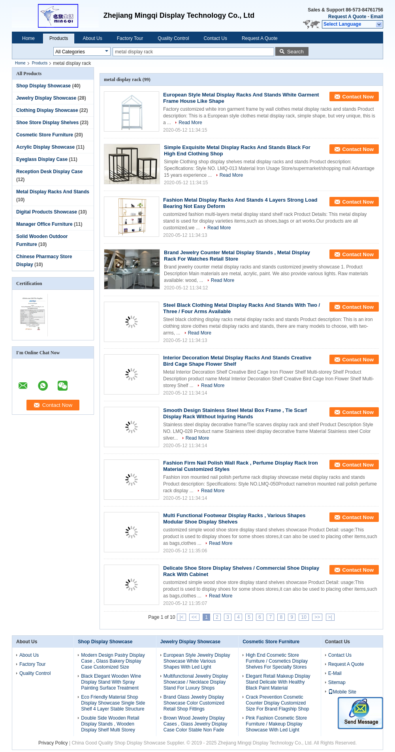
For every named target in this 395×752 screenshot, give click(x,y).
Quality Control (173, 38)
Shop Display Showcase (43, 86)
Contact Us (215, 38)
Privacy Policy (53, 743)
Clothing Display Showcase (47, 110)
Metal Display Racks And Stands (52, 192)
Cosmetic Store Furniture (44, 135)
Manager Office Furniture (44, 224)
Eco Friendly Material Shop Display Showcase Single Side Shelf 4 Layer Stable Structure (113, 703)
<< (194, 617)
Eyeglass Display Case (42, 159)
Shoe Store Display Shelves (47, 122)
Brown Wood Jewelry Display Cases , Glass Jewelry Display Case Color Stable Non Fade (195, 724)
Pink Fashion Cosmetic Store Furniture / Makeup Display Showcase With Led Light (276, 724)
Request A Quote (347, 16)
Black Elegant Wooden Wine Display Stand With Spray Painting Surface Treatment (111, 682)
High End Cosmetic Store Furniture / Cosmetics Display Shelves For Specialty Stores (277, 661)
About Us (92, 38)
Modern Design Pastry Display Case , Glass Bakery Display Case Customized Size (113, 661)
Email (377, 16)
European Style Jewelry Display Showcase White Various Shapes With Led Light (197, 661)
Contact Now (358, 97)
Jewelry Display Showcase (46, 98)
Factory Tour (130, 38)
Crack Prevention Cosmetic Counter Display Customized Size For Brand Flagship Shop (277, 703)
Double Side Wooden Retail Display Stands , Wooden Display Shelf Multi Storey (110, 724)
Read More (190, 122)
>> (317, 617)
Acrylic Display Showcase (45, 147)
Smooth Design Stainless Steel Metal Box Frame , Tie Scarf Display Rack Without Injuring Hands (235, 413)
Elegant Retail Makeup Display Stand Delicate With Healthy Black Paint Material (278, 682)
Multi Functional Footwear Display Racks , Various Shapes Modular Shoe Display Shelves (234, 518)
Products (58, 38)
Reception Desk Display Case (49, 171)
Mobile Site (342, 692)
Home (28, 38)
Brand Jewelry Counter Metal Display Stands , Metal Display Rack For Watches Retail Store (237, 255)
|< (181, 617)
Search (295, 52)
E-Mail (335, 673)
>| (330, 617)
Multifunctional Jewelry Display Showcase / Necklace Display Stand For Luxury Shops (196, 682)
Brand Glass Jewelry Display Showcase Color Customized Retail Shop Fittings (194, 703)
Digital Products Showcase (46, 212)
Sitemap (337, 682)
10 (303, 617)
